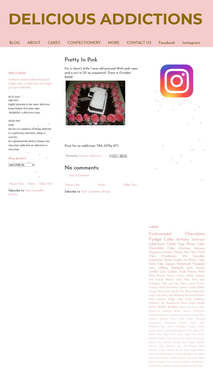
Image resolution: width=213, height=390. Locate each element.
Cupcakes (199, 256)
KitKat (190, 276)
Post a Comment (79, 175)
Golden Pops (165, 338)
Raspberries (173, 303)
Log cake (161, 295)
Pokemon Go (156, 303)
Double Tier (180, 260)
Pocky (188, 299)
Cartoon (167, 252)
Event (173, 334)
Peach (179, 350)
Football (153, 338)
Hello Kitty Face (194, 279)
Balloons (167, 311)
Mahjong (179, 295)
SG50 (173, 358)
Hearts (181, 276)
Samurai (181, 358)
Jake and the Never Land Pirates (183, 283)
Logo (170, 295)
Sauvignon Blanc (196, 358)
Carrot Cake (177, 319)
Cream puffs (171, 330)
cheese (176, 366)
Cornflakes (181, 327)
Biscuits (161, 276)
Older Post (130, 185)
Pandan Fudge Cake (170, 299)
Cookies (172, 271)
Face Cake (184, 334)
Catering (200, 319)
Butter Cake (197, 260)
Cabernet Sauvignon (180, 315)
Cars (163, 271)
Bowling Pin (155, 315)
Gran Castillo (171, 291)
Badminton (154, 311)
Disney (168, 260)
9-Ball (182, 307)
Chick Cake (198, 323)
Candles (153, 271)
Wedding (173, 307)
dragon (185, 366)
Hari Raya (185, 291)
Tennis (175, 362)
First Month (198, 334)
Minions (201, 342)
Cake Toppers (166, 264)
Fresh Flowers (187, 271)
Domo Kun (199, 330)
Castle (190, 319)
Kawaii (176, 342)
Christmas (184, 248)
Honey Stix (198, 291)
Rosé (151, 358)
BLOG (14, 43)
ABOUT (33, 43)
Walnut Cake (174, 279)
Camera (183, 287)
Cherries (183, 323)
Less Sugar (188, 342)
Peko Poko (190, 350)
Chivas (170, 327)
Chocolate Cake (162, 248)
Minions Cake (156, 346)
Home (101, 185)
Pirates (201, 350)
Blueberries (199, 311)
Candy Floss (198, 315)
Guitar (188, 338)
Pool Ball (159, 354)
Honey (152, 342)
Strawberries (169, 256)
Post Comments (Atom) (95, 191)
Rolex (202, 354)
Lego (152, 295)
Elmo (159, 334)
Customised (160, 234)
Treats (152, 366)
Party (152, 264)
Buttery (165, 315)
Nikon (202, 346)
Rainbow (179, 354)
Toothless (185, 362)
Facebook (167, 43)
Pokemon (199, 299)
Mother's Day (173, 346)
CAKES (54, 43)
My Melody (190, 346)
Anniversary (192, 307)
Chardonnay (155, 323)
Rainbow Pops (191, 354)
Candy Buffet (197, 287)
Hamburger (199, 338)
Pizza (151, 354)
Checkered (170, 323)
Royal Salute (162, 358)
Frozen (153, 291)
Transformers (198, 362)
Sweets (200, 268)
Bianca (187, 311)
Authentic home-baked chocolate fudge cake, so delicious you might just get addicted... (30, 83)
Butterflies (172, 287)
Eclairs (152, 334)
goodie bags (196, 366)
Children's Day (157, 327)
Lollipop (163, 268)
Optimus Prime (157, 350)
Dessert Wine (186, 330)
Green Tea (178, 338)
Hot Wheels (164, 342)
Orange (170, 350)
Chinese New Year (185, 252)
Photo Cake (195, 244)
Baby (202, 307)
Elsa (166, 334)
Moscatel (190, 295)
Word (162, 287)
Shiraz (152, 362)
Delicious (199, 248)
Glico (160, 291)
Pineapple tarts (182, 268)
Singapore (155, 252)
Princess (153, 287)
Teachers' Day (163, 362)
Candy (171, 244)
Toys (181, 244)
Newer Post (72, 185)
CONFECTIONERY (84, 43)
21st (184, 256)
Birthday (183, 239)
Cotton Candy (197, 327)
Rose (184, 303)
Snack (192, 303)
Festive (171, 276)
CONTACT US (139, 43)
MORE (113, 43)
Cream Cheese (156, 330)
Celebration (156, 260)
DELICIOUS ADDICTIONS (105, 19)
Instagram (191, 43)
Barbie (177, 311)
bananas (168, 366)
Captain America (158, 319)
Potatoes (169, 354)
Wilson (159, 366)
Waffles (162, 307)
